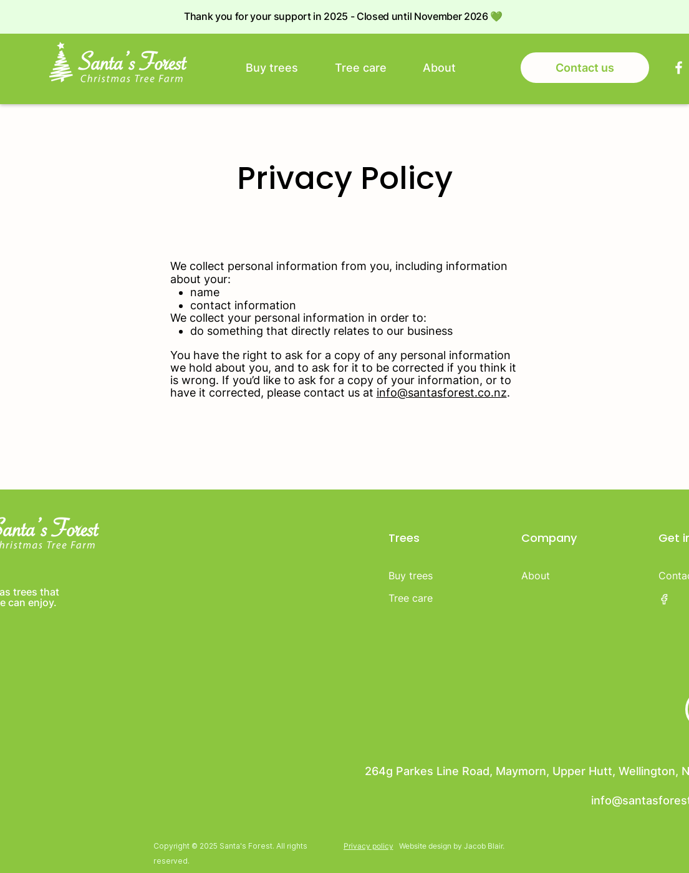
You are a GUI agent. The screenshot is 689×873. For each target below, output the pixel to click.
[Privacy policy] (368, 845)
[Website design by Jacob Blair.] (452, 845)
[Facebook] (678, 67)
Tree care (410, 598)
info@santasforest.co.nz (442, 392)
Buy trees (410, 575)
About (535, 575)
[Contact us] (585, 67)
